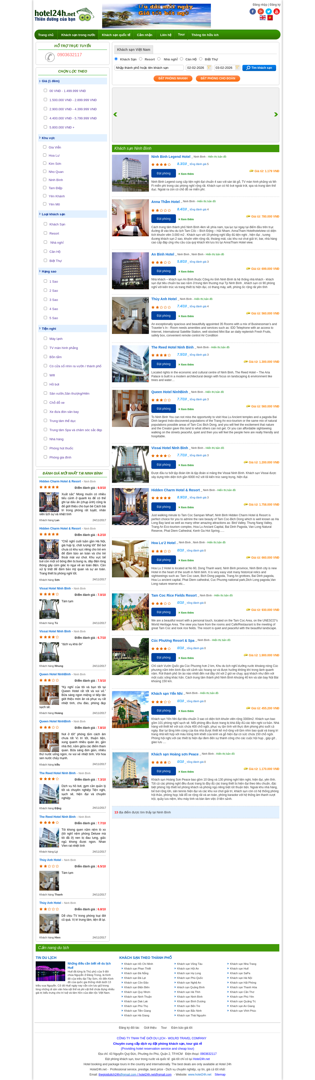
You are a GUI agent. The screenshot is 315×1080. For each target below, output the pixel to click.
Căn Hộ (55, 252)
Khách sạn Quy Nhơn (137, 991)
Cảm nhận (144, 35)
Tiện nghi (49, 328)
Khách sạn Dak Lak (136, 1001)
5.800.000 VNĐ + (62, 127)
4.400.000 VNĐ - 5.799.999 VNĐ (73, 118)
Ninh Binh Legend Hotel (170, 157)
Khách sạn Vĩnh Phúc (243, 1010)
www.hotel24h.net (199, 1074)
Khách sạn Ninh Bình (190, 996)
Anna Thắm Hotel (165, 202)
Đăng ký (275, 4)
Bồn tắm (55, 357)
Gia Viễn (55, 147)
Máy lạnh (56, 339)
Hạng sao (49, 271)
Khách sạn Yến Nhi (167, 694)
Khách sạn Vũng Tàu (189, 963)
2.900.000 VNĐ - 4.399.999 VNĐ (73, 109)
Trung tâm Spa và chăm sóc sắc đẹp (75, 430)
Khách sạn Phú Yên (242, 996)
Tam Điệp (55, 188)
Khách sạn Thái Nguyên (191, 1015)
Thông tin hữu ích (205, 35)
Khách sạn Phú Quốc (190, 977)
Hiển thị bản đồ (217, 156)
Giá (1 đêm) (51, 81)
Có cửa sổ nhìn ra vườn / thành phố (75, 366)
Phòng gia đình (60, 457)
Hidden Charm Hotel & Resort (60, 481)
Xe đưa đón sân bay (64, 412)
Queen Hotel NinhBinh (55, 674)
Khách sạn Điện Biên (137, 987)
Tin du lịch (46, 958)
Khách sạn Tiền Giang (137, 1010)
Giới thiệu (150, 1027)
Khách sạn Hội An (188, 968)
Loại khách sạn (53, 214)
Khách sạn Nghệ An (189, 982)
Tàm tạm (67, 601)
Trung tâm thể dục (62, 421)
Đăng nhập (260, 4)
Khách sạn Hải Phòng (243, 982)
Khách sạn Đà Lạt (135, 977)
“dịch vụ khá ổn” (72, 644)
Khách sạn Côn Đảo (136, 982)
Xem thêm (187, 173)
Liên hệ (165, 35)
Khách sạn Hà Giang (136, 1015)
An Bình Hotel (162, 254)
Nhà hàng (56, 439)
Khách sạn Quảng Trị (243, 1001)
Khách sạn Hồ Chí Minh (138, 963)
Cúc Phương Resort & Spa (172, 640)
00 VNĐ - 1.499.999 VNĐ (67, 91)
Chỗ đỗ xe (56, 402)
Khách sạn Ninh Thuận (138, 996)
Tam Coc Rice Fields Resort (174, 595)
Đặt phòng (164, 173)
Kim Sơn (55, 163)
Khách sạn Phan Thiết (137, 968)
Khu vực (48, 138)
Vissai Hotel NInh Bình (55, 588)
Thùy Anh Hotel (50, 860)
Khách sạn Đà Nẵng (136, 973)
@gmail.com (128, 1074)
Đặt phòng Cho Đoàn (218, 78)
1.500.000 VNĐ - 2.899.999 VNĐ (73, 100)
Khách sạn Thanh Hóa (243, 987)
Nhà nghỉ (56, 242)
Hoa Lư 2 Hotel (163, 543)
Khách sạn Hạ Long (189, 973)
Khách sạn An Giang (242, 1006)
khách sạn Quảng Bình (191, 987)
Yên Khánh (57, 196)
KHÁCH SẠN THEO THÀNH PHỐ (145, 958)
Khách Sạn (57, 224)
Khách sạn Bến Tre (188, 1006)
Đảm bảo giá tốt (181, 1027)
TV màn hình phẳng (63, 348)
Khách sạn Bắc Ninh (189, 1010)
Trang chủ (45, 35)
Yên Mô (54, 204)
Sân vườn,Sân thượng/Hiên (69, 393)
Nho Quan (56, 172)
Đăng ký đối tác (129, 1027)
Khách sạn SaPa (240, 973)
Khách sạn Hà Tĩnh (188, 991)
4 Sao (53, 309)
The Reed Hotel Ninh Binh (57, 773)
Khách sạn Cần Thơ (242, 991)
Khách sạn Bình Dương (191, 1001)
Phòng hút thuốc (61, 448)
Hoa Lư (54, 155)
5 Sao (53, 318)
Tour (181, 34)
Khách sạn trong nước (78, 35)
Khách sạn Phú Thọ (136, 1006)
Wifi (52, 375)
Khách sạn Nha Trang (243, 963)
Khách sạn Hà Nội (241, 977)
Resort (54, 233)
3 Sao (53, 300)
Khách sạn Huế (239, 968)
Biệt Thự (55, 261)
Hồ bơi (54, 384)
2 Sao (53, 291)
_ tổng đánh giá (196, 164)
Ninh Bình (56, 180)
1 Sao (53, 281)
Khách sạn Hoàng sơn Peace (175, 754)
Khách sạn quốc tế (116, 35)
